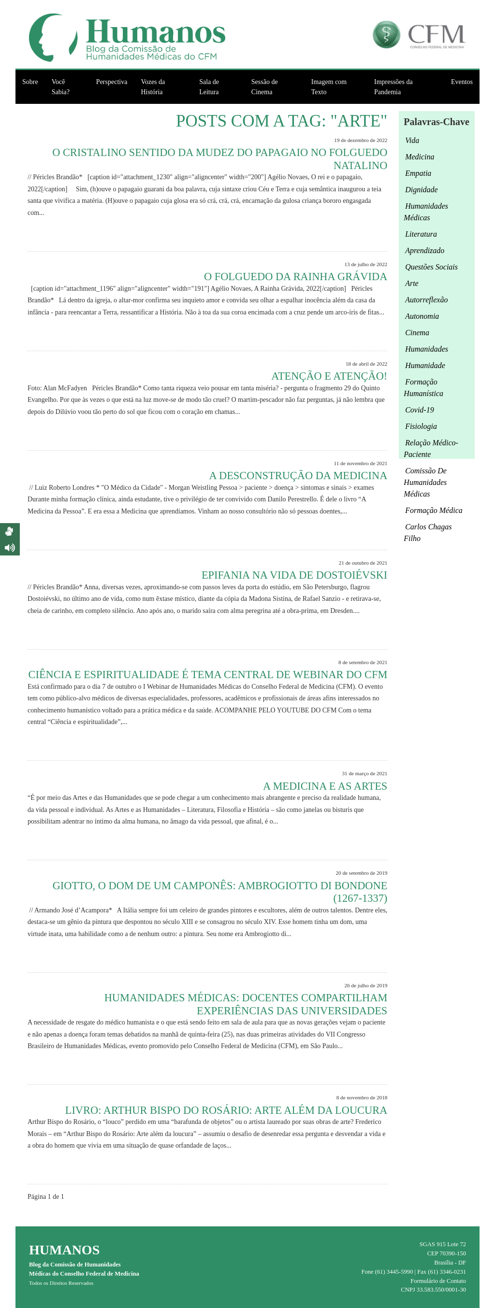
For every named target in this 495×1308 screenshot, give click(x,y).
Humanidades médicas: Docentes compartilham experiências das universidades (246, 1004)
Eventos (462, 81)
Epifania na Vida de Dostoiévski (294, 575)
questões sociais (431, 267)
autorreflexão (426, 300)
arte (412, 283)
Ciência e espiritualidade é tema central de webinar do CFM (208, 674)
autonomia (422, 316)
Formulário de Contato (438, 1281)
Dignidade (421, 189)
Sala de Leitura (209, 87)
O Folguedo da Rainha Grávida (295, 276)
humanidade (425, 365)
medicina (419, 157)
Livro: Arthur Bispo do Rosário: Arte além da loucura (226, 1110)
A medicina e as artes (325, 786)
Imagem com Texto (329, 87)
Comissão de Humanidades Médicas (425, 482)
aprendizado (424, 250)
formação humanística (423, 388)
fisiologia (421, 426)
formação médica (434, 510)
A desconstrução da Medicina (298, 475)
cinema (417, 332)
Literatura (421, 234)
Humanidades (426, 349)
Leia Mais (369, 234)
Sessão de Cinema (264, 87)
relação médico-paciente (431, 448)
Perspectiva (112, 81)
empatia (418, 173)
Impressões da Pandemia (393, 87)
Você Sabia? (61, 87)
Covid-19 (419, 410)
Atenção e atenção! (329, 376)
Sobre (30, 81)
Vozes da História (153, 87)
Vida (412, 140)
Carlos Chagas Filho (427, 532)
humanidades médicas (426, 212)
